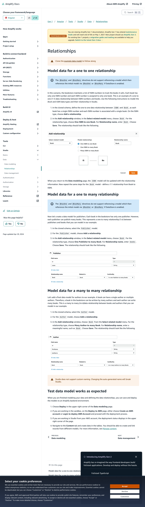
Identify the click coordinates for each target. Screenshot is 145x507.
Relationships (102, 21)
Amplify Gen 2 (130, 35)
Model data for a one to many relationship (83, 193)
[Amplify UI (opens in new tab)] (21, 112)
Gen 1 (50, 21)
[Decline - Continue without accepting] (124, 491)
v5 (29, 18)
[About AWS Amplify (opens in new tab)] (117, 4)
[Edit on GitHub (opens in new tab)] (11, 210)
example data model (73, 61)
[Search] (132, 12)
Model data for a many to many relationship (85, 288)
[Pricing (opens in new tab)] (137, 4)
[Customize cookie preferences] (124, 497)
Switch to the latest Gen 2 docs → (89, 40)
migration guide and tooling (102, 37)
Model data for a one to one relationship (82, 70)
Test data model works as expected (77, 388)
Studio (80, 21)
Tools (70, 21)
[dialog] (72, 491)
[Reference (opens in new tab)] (21, 195)
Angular (14, 18)
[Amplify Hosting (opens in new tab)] (21, 124)
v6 (35, 18)
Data (89, 21)
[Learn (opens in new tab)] (21, 200)
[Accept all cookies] (124, 486)
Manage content (109, 425)
